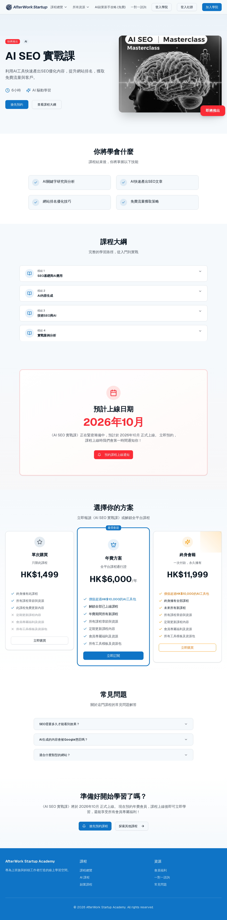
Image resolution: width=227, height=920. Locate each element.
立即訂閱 (113, 656)
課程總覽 (59, 7)
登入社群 (187, 7)
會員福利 (160, 870)
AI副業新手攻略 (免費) (110, 7)
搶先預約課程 (95, 826)
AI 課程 (85, 877)
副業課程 (86, 884)
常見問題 (160, 884)
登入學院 (161, 7)
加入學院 (212, 7)
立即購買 (39, 640)
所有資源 (81, 7)
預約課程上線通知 (113, 455)
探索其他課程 (132, 826)
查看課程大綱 (46, 104)
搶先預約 (17, 104)
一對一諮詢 (138, 7)
